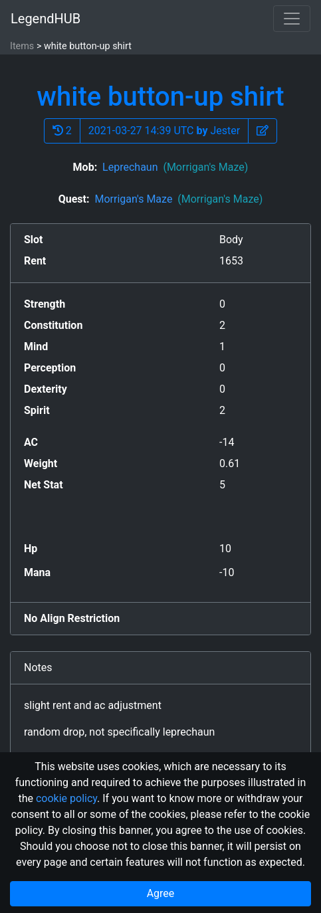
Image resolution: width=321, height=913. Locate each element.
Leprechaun (175, 167)
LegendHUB (45, 19)
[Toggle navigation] (291, 18)
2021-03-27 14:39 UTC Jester (164, 130)
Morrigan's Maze (178, 199)
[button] (262, 131)
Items (22, 46)
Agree (161, 893)
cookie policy (66, 798)
